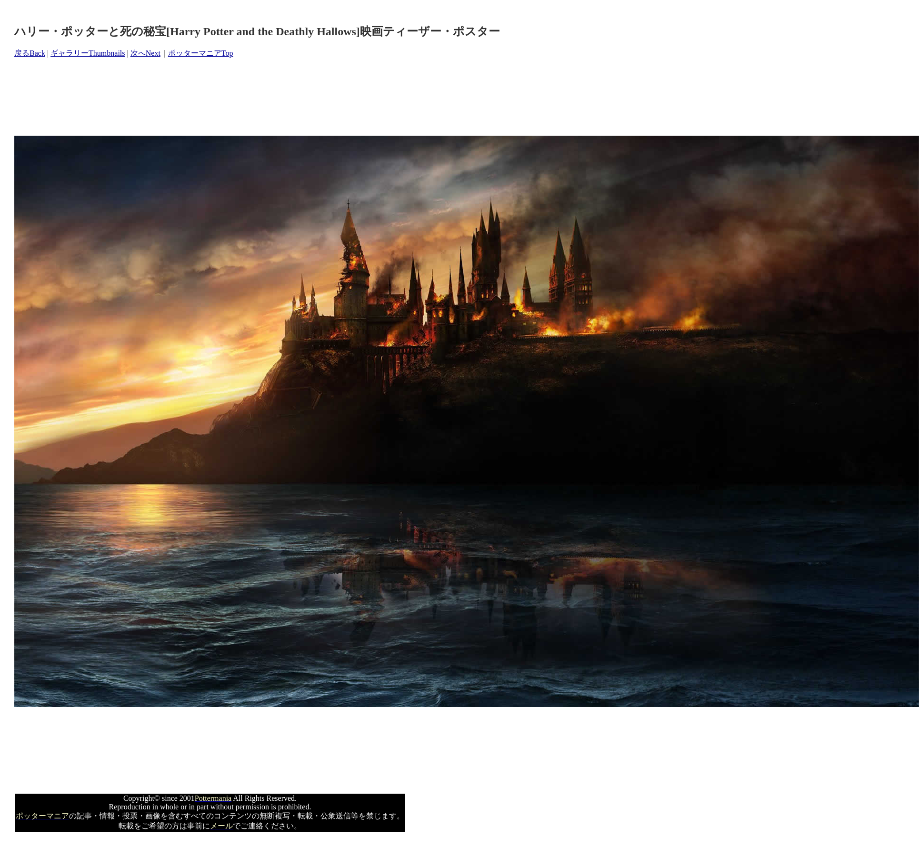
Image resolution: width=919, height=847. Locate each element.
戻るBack (29, 53)
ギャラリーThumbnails (87, 53)
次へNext (145, 53)
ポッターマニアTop (200, 53)
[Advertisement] (187, 97)
